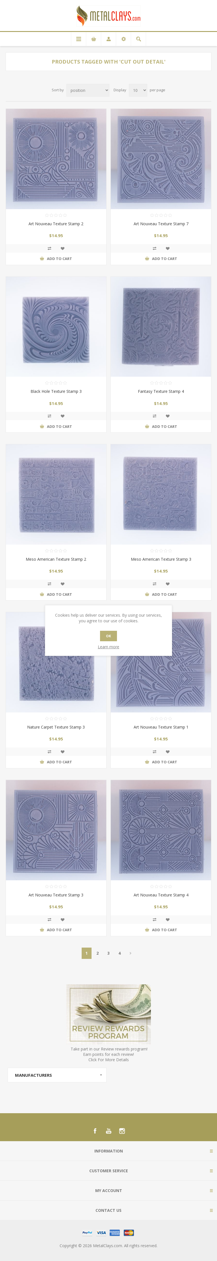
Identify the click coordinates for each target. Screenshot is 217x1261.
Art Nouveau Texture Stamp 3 (56, 895)
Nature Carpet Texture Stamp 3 (56, 727)
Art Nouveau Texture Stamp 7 (161, 223)
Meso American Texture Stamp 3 (161, 559)
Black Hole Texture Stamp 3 (56, 391)
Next (131, 953)
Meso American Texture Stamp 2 (56, 559)
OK (108, 636)
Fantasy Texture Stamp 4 (161, 391)
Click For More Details (108, 1059)
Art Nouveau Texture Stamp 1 (161, 727)
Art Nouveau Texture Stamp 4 (161, 895)
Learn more (108, 646)
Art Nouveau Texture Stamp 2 (56, 223)
